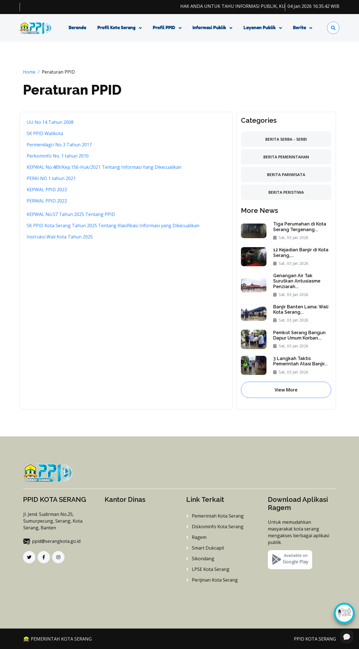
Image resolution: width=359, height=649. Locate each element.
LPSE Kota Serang (207, 569)
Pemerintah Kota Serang (215, 516)
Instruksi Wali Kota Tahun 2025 (60, 237)
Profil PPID (164, 27)
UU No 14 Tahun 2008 (50, 122)
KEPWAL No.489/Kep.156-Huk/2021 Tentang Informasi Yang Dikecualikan (104, 167)
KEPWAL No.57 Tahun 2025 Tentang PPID (71, 214)
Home (29, 72)
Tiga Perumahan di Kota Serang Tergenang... (299, 226)
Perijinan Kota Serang (212, 580)
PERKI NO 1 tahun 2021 (51, 178)
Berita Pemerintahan (286, 157)
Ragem (196, 537)
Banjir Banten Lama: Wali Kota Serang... (300, 309)
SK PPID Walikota (45, 133)
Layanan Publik (260, 27)
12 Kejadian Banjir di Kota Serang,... (300, 252)
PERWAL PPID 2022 (47, 201)
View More (286, 390)
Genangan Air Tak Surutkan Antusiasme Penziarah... (296, 281)
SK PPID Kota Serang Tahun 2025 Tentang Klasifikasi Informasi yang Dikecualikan (113, 225)
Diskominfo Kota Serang (214, 526)
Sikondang (200, 558)
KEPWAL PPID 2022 (47, 189)
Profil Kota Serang (117, 27)
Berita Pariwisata (286, 174)
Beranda (77, 27)
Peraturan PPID (72, 90)
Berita (300, 27)
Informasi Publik (210, 27)
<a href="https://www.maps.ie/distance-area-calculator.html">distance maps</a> (139, 553)
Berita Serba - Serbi (286, 139)
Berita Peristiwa (286, 192)
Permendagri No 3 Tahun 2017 (59, 145)
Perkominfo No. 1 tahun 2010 (58, 156)
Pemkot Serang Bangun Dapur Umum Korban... (299, 335)
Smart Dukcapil (205, 548)
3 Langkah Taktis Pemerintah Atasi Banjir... (300, 361)
